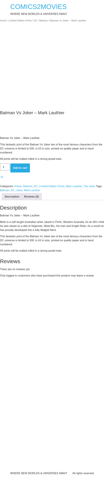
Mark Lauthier (74, 186)
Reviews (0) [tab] (31, 196)
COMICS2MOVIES (38, 6)
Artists (18, 186)
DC (35, 20)
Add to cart (20, 167)
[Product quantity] (5, 166)
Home (3, 20)
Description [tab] (12, 196)
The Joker (89, 186)
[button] (2, 177)
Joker (19, 190)
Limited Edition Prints (20, 20)
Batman (43, 20)
